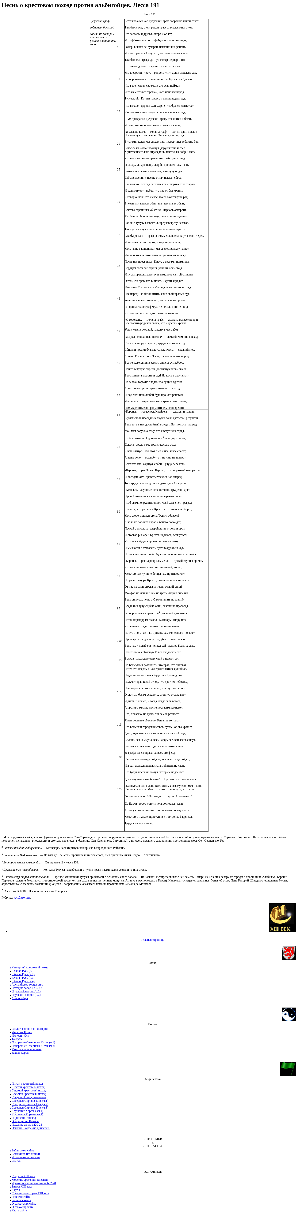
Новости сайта (21, 1196)
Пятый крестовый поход (27, 1083)
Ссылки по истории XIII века (30, 1193)
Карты (16, 1190)
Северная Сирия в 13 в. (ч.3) (30, 1107)
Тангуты (17, 1039)
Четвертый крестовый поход (30, 967)
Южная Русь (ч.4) (23, 981)
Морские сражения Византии (30, 1179)
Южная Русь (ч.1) (23, 970)
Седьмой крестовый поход (29, 1090)
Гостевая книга (21, 1200)
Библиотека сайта (23, 1150)
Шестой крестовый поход (28, 1087)
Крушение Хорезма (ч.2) (27, 1114)
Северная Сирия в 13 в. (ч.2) (30, 1104)
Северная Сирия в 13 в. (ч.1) (30, 1100)
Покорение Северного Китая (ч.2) (33, 1045)
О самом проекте (22, 1207)
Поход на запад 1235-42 (27, 988)
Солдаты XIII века (23, 1176)
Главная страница (152, 939)
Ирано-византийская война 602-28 (34, 1183)
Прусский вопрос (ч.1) (26, 991)
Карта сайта (19, 1210)
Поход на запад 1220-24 (27, 1124)
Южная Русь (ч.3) (23, 977)
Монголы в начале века (26, 1049)
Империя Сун (20, 1035)
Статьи (16, 1160)
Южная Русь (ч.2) (23, 974)
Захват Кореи (20, 1052)
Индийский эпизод (24, 1117)
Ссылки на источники (26, 1153)
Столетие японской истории (30, 1028)
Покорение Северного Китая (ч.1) (33, 1042)
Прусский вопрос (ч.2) (26, 994)
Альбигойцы (22, 897)
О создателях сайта (24, 1203)
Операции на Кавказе (25, 1121)
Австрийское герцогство (27, 984)
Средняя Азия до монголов (29, 1097)
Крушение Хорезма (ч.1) (27, 1111)
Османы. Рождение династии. (31, 1128)
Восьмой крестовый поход (29, 1093)
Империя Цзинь (22, 1032)
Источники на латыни (26, 1157)
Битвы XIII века (22, 1186)
